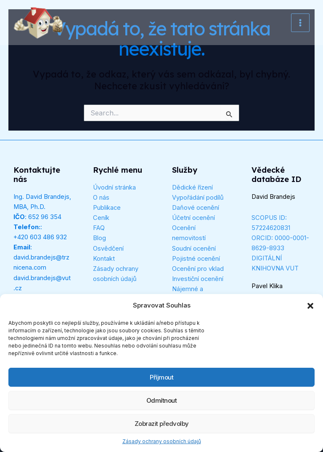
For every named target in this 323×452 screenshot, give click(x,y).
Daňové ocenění (195, 207)
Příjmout (161, 377)
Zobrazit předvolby (162, 424)
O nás (101, 197)
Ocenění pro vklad (198, 269)
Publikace (107, 207)
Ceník (101, 218)
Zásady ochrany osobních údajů (161, 441)
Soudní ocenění (194, 248)
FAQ (99, 228)
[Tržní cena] (38, 22)
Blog (99, 238)
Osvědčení (108, 248)
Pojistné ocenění (196, 258)
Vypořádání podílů (198, 197)
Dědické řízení (192, 187)
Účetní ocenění (193, 218)
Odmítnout (161, 400)
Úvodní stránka (114, 187)
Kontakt (104, 258)
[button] (310, 306)
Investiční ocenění (197, 279)
